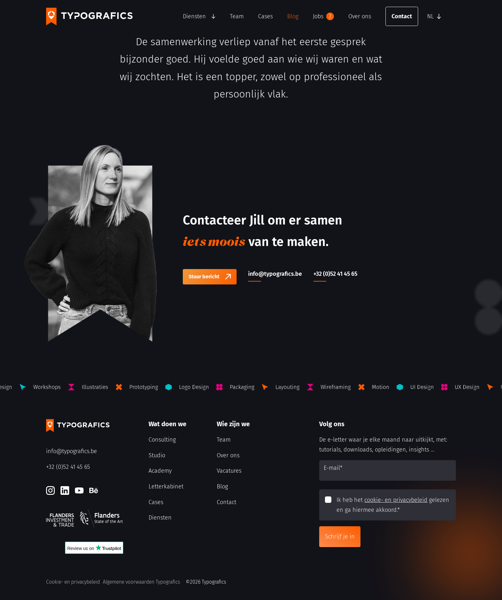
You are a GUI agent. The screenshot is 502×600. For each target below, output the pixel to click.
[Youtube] (79, 490)
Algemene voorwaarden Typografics (141, 582)
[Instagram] (50, 490)
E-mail (333, 467)
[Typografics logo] (89, 16)
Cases (265, 16)
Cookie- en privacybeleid (73, 582)
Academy (160, 470)
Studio (157, 455)
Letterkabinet (166, 486)
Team (237, 16)
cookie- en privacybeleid (395, 499)
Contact (402, 16)
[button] (440, 16)
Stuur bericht (204, 277)
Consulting (162, 439)
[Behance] (93, 490)
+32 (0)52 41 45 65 (68, 466)
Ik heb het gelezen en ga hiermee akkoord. (392, 504)
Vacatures (229, 470)
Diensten (194, 16)
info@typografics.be (71, 451)
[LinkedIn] (65, 490)
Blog (292, 16)
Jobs (323, 16)
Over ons (359, 16)
